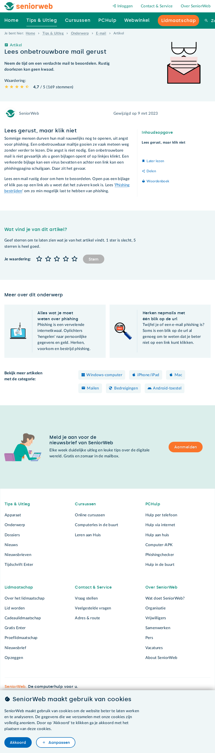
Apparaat (13, 515)
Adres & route (87, 618)
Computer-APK (159, 545)
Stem (94, 259)
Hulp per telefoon (161, 515)
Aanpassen (58, 742)
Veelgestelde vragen (93, 608)
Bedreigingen (126, 388)
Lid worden (15, 608)
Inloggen (122, 6)
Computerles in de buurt (96, 525)
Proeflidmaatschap (21, 638)
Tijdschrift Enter (19, 565)
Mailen (93, 388)
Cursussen (85, 504)
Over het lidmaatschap (25, 598)
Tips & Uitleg (53, 33)
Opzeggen (14, 658)
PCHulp (152, 504)
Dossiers (12, 535)
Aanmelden (185, 447)
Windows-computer (104, 375)
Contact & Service (157, 6)
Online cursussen (90, 515)
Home (30, 33)
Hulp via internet (160, 525)
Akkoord (18, 742)
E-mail (101, 33)
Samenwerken (157, 628)
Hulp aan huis (157, 535)
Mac (178, 375)
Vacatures (154, 648)
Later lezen (155, 161)
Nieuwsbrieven (18, 555)
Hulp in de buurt (160, 565)
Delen (151, 171)
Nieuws (11, 545)
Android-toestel (167, 388)
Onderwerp (80, 33)
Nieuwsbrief (15, 648)
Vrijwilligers (155, 618)
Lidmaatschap (19, 587)
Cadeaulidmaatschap (23, 618)
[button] (39, 259)
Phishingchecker (159, 555)
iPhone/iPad (148, 375)
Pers (149, 638)
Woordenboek (158, 181)
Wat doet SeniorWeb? (165, 598)
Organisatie (155, 608)
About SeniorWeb (161, 658)
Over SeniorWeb (196, 6)
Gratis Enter (15, 628)
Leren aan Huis (88, 535)
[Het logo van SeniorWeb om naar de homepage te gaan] (28, 6)
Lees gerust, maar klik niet (163, 142)
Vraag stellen (86, 598)
